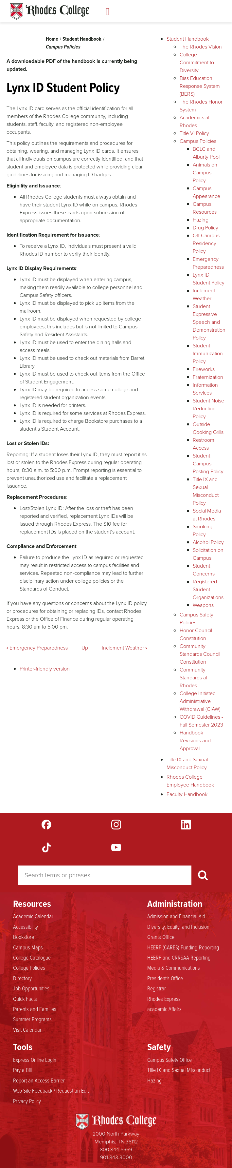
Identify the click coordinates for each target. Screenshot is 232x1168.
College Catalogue (32, 957)
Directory (22, 978)
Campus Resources (205, 208)
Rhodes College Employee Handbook (190, 780)
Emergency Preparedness (37, 648)
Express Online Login (34, 1060)
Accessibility (25, 927)
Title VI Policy (194, 133)
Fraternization (208, 377)
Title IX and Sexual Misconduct (178, 1070)
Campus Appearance (206, 192)
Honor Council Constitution (196, 634)
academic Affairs (164, 1009)
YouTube (116, 847)
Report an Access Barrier (39, 1080)
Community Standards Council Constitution (200, 654)
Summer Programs (32, 1019)
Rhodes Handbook (49, 11)
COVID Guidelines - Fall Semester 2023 (201, 721)
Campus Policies (63, 46)
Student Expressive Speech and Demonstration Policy (209, 321)
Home (52, 39)
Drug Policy (205, 227)
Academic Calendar (33, 916)
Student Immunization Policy (208, 353)
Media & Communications (173, 968)
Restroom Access (203, 444)
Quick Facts (25, 999)
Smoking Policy (202, 530)
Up (84, 648)
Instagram (116, 824)
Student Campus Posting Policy (208, 463)
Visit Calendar (27, 1029)
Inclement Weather (124, 648)
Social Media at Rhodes (207, 514)
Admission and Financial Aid (176, 916)
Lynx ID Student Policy (208, 278)
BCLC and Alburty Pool (206, 153)
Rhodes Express (164, 999)
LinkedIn (186, 824)
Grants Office (160, 937)
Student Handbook (81, 39)
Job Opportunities (31, 988)
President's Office (165, 978)
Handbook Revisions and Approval (195, 740)
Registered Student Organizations (208, 589)
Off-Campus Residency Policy (206, 243)
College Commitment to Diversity (197, 62)
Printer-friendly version (45, 668)
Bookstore (23, 937)
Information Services (205, 389)
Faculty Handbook (187, 794)
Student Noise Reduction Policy (208, 408)
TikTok (46, 847)
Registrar (156, 988)
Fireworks (204, 369)
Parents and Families (34, 1009)
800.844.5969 (116, 1149)
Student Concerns (204, 569)
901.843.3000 (116, 1157)
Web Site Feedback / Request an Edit (51, 1090)
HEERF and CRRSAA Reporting (178, 957)
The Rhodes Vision (201, 46)
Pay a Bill (22, 1070)
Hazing (200, 220)
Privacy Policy (27, 1101)
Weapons (203, 605)
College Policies (29, 968)
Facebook (46, 824)
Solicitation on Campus (208, 554)
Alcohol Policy (208, 542)
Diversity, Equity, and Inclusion (178, 927)
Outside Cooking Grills (208, 428)
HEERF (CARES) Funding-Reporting (183, 947)
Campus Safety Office (169, 1060)
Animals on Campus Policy (205, 172)
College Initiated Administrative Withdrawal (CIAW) (200, 701)
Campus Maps (28, 947)
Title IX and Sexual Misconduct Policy (206, 491)
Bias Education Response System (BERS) (200, 86)
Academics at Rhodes (194, 121)
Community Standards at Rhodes (193, 677)
